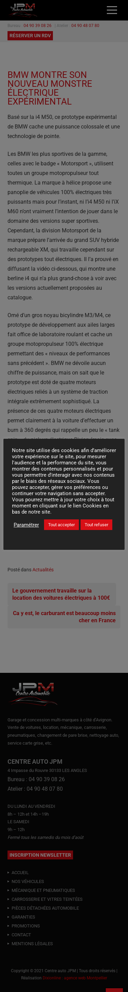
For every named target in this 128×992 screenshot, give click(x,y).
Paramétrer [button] (26, 525)
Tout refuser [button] (96, 524)
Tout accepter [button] (61, 524)
